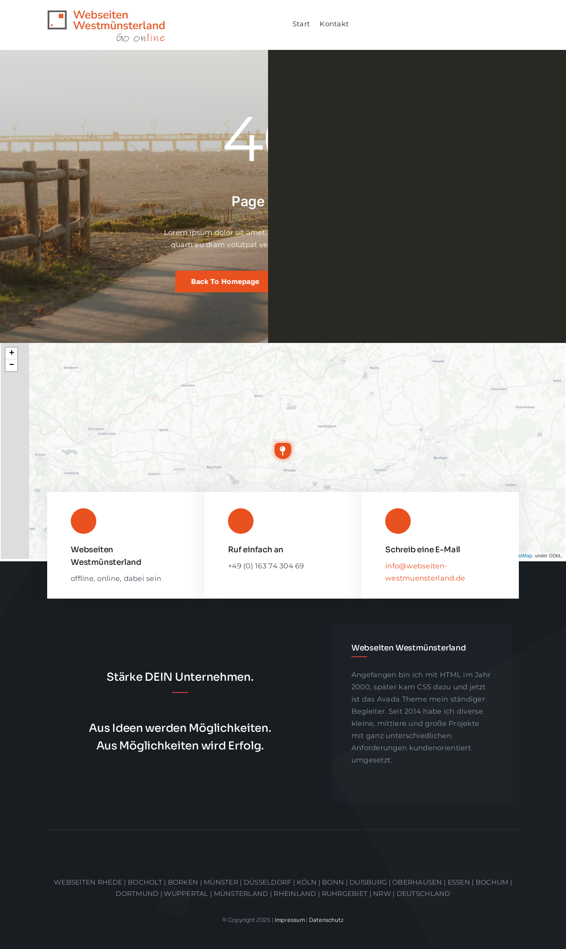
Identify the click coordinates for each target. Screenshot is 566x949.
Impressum (290, 919)
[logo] (106, 13)
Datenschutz (326, 919)
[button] (282, 451)
